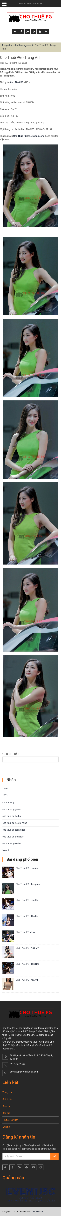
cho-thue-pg (8, 802)
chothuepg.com (36, 136)
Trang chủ (7, 45)
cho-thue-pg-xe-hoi (23, 45)
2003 (4, 795)
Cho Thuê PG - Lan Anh (27, 868)
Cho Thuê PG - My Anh (27, 980)
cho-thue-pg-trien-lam (13, 836)
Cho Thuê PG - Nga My (27, 948)
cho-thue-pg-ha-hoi (11, 816)
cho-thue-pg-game (11, 809)
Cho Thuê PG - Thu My (27, 916)
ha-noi (5, 850)
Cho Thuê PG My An (26, 932)
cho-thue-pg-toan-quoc (13, 829)
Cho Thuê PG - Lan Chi (27, 900)
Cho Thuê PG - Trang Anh (28, 884)
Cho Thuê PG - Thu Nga (27, 964)
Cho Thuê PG (16, 82)
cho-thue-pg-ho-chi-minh (14, 823)
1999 (4, 788)
